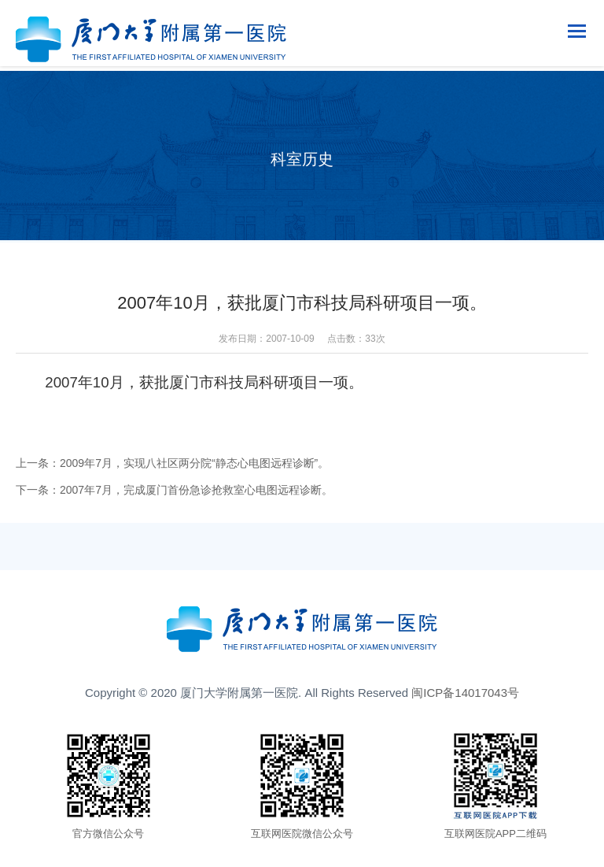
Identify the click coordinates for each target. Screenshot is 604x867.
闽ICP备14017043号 (465, 692)
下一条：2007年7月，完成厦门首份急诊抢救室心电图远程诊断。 (174, 490)
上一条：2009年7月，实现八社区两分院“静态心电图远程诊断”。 (172, 463)
